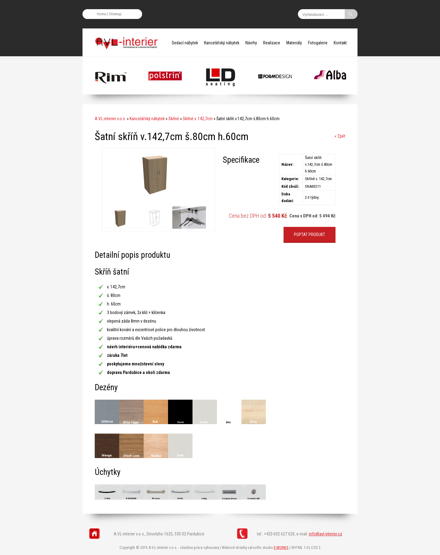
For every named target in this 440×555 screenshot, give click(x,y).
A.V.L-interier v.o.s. (110, 118)
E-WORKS (281, 547)
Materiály (294, 42)
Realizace (271, 42)
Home (101, 14)
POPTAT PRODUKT (309, 234)
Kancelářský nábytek (221, 42)
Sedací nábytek (185, 42)
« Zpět (340, 136)
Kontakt (340, 42)
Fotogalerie (318, 42)
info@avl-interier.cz (325, 533)
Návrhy (251, 42)
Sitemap (115, 14)
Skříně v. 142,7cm (198, 118)
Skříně (173, 118)
